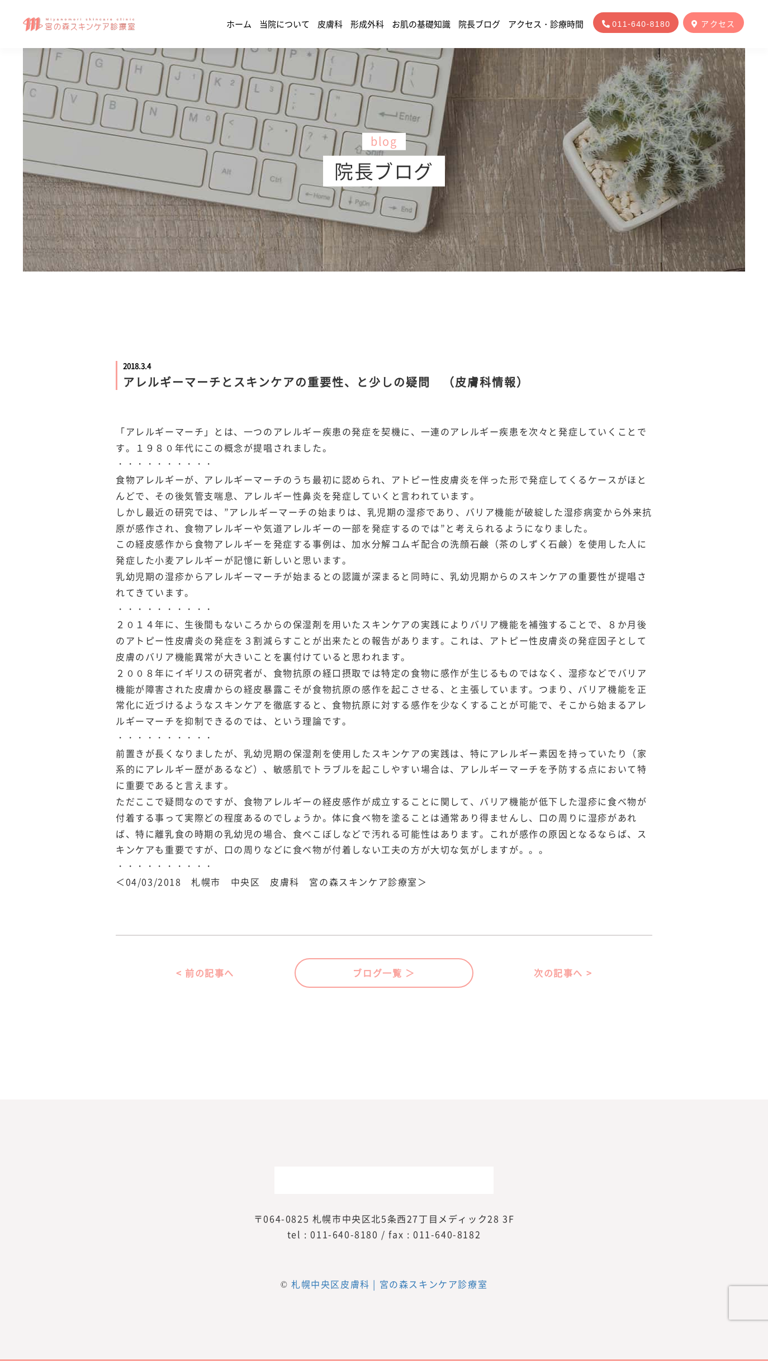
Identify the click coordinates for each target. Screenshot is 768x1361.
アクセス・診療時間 (546, 24)
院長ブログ (479, 24)
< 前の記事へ (205, 972)
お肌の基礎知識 (421, 24)
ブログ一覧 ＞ (384, 972)
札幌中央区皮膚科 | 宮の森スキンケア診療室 (389, 1284)
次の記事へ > (563, 972)
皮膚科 (330, 24)
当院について (284, 24)
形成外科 (367, 24)
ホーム (239, 24)
